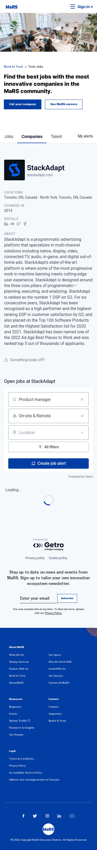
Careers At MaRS (59, 682)
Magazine (15, 706)
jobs (8, 136)
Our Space (55, 654)
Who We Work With (60, 661)
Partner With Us (18, 668)
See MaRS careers (63, 104)
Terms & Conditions (21, 758)
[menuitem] (29, 655)
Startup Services (19, 661)
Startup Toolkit (18, 720)
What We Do (16, 654)
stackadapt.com (40, 175)
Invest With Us (57, 668)
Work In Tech (13, 66)
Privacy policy (34, 558)
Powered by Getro (81, 476)
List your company (22, 104)
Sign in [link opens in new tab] (84, 6)
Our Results (16, 734)
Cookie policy (58, 558)
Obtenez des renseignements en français (34, 779)
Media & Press (57, 720)
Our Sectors (56, 675)
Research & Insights (21, 727)
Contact (53, 706)
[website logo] (11, 6)
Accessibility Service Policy (25, 772)
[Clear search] (82, 399)
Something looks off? (24, 360)
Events (13, 713)
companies (31, 136)
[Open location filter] (82, 432)
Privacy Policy (53, 613)
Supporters (55, 713)
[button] (64, 6)
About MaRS (16, 682)
